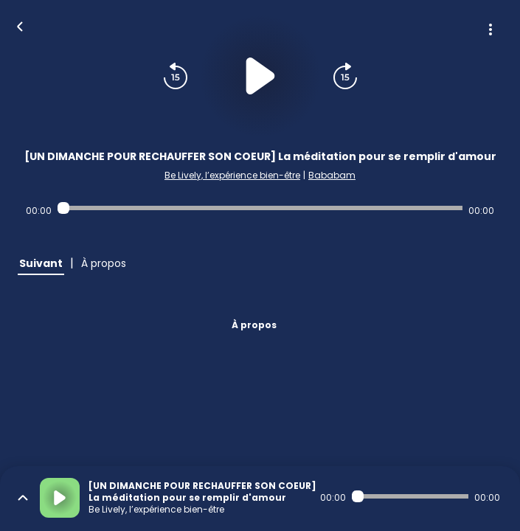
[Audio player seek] (260, 208)
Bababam (332, 175)
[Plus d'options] (490, 29)
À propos (254, 325)
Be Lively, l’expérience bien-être (232, 175)
